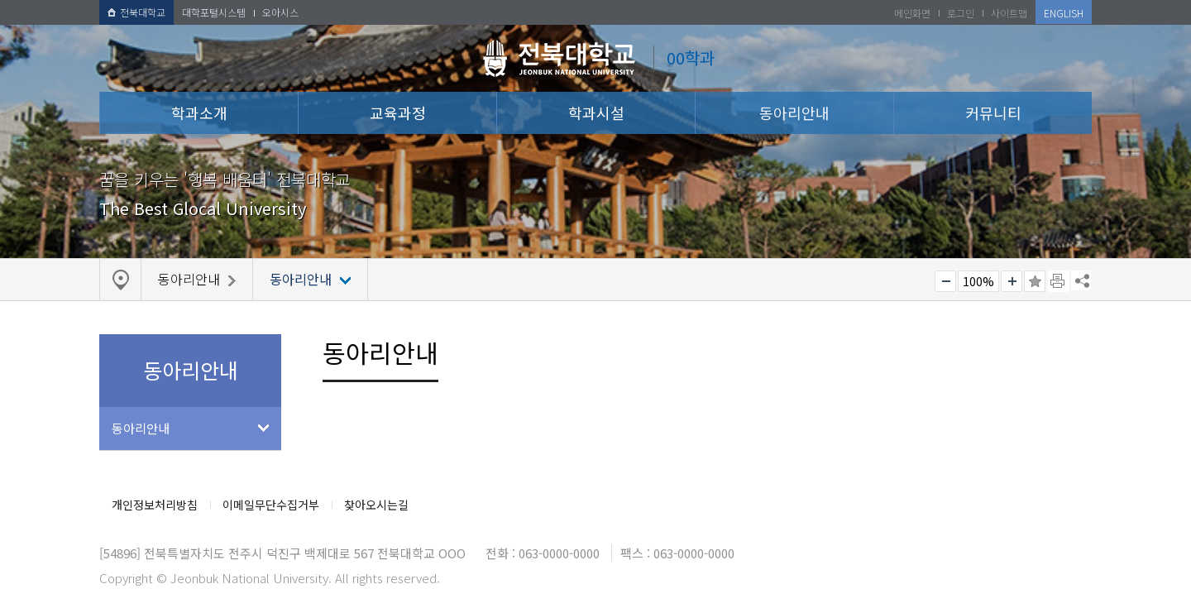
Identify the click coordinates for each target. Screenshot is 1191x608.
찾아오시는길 (376, 504)
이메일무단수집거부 (270, 504)
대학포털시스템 (214, 12)
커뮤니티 (993, 112)
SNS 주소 (1081, 280)
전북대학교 (136, 12)
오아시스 (280, 12)
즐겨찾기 (1034, 281)
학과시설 (596, 112)
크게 (1011, 281)
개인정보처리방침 (155, 504)
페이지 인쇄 (1058, 281)
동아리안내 (794, 112)
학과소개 (199, 112)
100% (978, 281)
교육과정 (398, 112)
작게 (945, 281)
